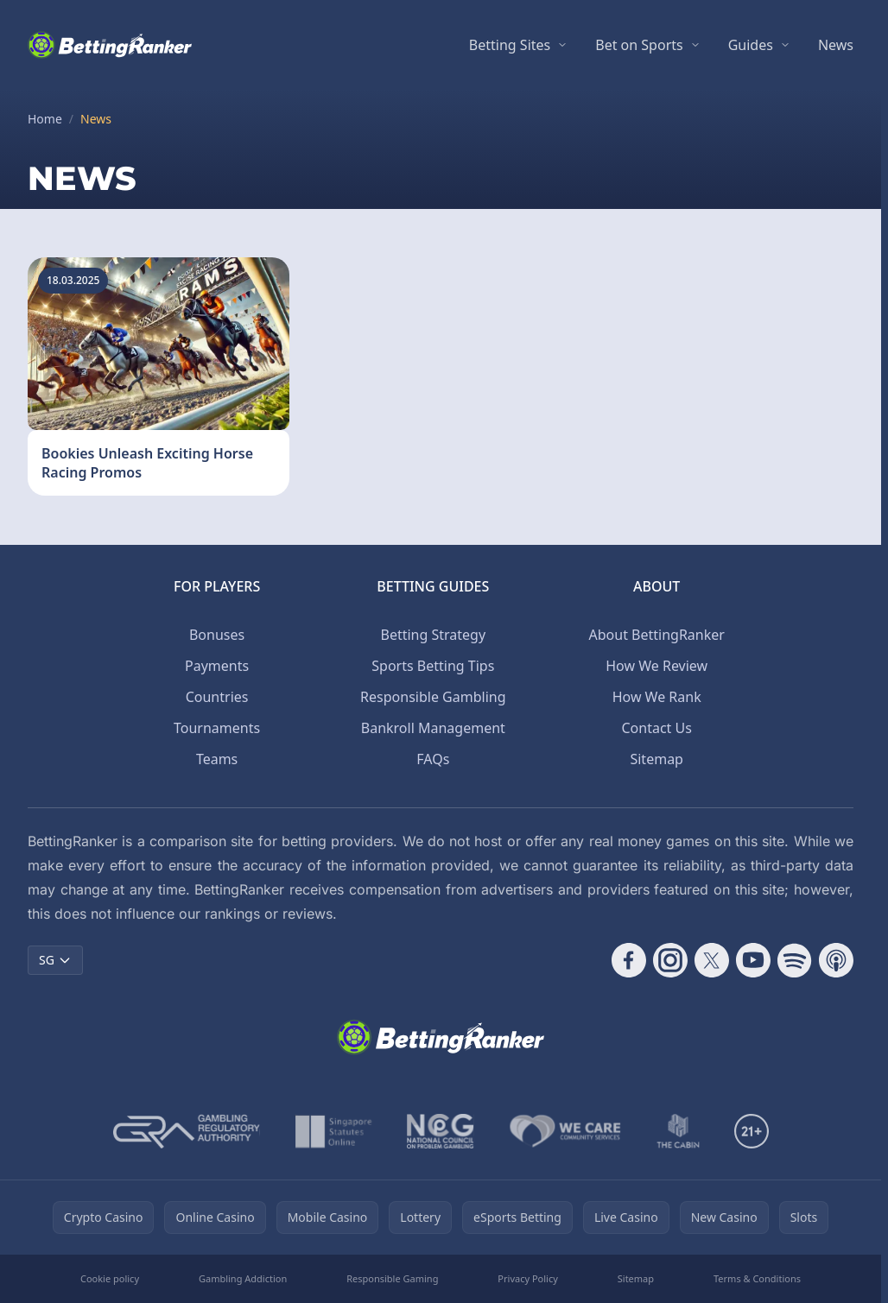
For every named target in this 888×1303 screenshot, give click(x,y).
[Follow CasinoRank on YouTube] (753, 960)
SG (55, 960)
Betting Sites (509, 44)
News (835, 44)
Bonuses (216, 634)
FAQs (432, 759)
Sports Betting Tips (432, 665)
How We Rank (656, 696)
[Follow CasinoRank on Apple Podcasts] (836, 960)
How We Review (656, 665)
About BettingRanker (657, 634)
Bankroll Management (433, 727)
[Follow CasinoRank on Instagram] (670, 960)
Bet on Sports (638, 44)
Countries (217, 696)
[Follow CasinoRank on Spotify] (794, 960)
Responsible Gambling (432, 696)
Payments (217, 665)
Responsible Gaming (392, 1278)
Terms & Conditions (757, 1278)
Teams (217, 759)
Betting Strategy (432, 634)
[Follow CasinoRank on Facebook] (629, 960)
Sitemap (656, 759)
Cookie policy (109, 1278)
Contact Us (656, 727)
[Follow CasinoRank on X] (712, 960)
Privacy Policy (527, 1278)
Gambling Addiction (243, 1278)
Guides (750, 44)
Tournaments (217, 727)
